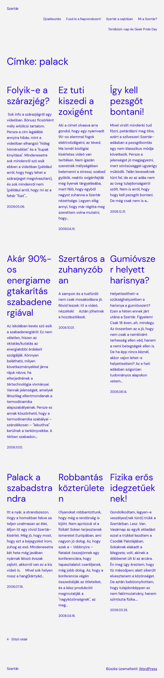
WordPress (148, 668)
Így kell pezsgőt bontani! (127, 101)
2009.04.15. (67, 229)
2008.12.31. (118, 211)
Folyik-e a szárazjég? (28, 95)
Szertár (13, 8)
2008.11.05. (15, 447)
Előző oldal (17, 639)
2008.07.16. (15, 587)
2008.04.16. (67, 616)
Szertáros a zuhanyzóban (82, 270)
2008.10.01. (67, 328)
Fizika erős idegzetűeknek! (132, 488)
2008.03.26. (119, 610)
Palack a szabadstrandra (30, 488)
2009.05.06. (16, 207)
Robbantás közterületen (81, 488)
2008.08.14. (118, 392)
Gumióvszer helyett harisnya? (132, 270)
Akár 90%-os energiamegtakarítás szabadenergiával (29, 286)
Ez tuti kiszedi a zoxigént (76, 101)
